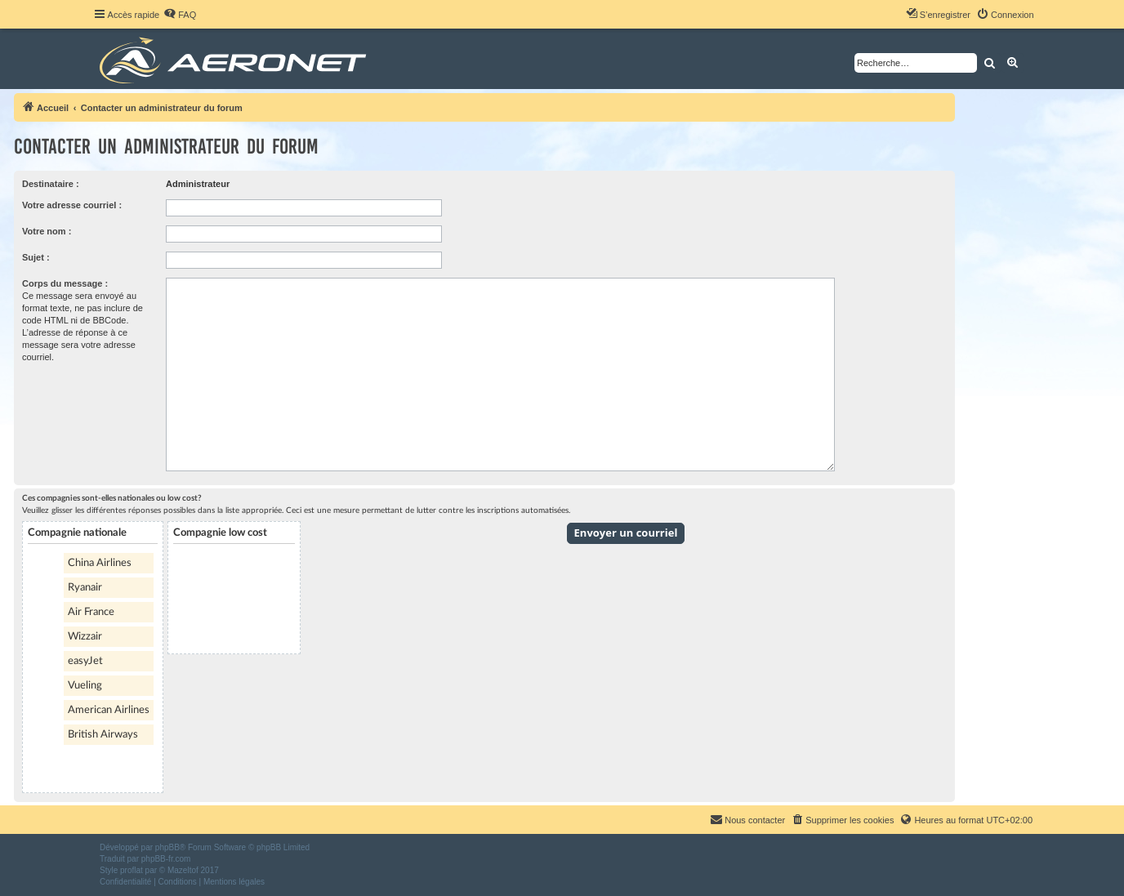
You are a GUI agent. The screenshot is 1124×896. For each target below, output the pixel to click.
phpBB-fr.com (166, 858)
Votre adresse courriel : (72, 205)
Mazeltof (182, 870)
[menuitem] (179, 15)
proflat (131, 870)
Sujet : (36, 257)
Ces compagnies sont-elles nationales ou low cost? (112, 498)
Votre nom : (46, 231)
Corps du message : (65, 283)
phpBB (167, 847)
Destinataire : (50, 184)
